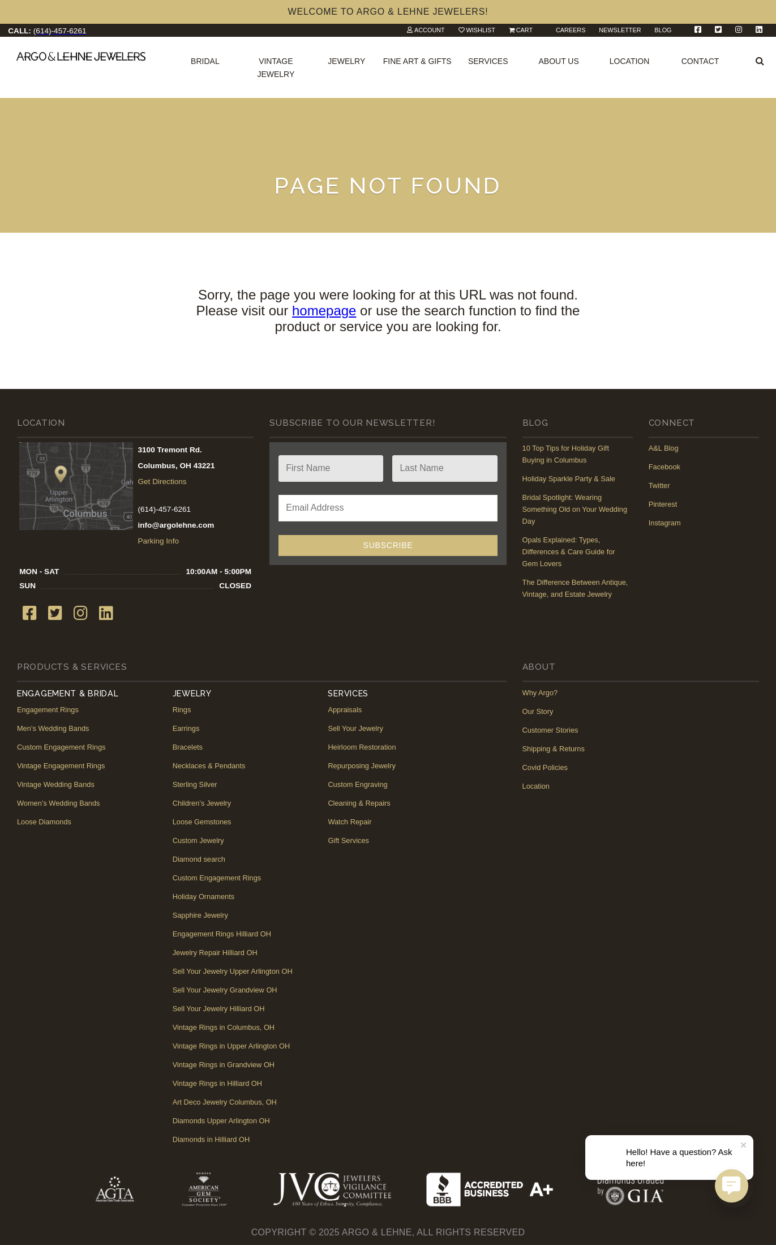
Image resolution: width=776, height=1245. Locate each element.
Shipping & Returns (553, 749)
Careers (571, 30)
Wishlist (480, 30)
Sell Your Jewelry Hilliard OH (219, 1008)
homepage (324, 310)
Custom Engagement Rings (61, 747)
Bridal (205, 61)
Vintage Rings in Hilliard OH (217, 1083)
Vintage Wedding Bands (56, 784)
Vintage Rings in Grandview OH (224, 1064)
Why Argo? (540, 692)
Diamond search (199, 859)
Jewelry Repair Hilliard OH (215, 952)
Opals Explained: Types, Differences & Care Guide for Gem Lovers (568, 552)
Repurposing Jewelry (362, 765)
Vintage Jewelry (275, 67)
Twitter (659, 485)
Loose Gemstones (202, 822)
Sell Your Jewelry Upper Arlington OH (233, 971)
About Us (558, 61)
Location (630, 61)
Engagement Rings (48, 709)
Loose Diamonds (44, 822)
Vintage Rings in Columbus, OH (224, 1027)
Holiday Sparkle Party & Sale (568, 478)
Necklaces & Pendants (209, 765)
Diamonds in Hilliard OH (211, 1139)
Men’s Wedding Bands (53, 728)
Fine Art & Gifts (417, 61)
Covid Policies (545, 767)
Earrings (186, 728)
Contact (700, 61)
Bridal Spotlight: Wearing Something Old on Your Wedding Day (574, 509)
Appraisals (345, 709)
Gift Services (348, 840)
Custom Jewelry (198, 840)
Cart (524, 30)
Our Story (538, 711)
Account (429, 30)
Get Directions (162, 481)
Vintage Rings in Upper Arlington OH (231, 1046)
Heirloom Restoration (362, 747)
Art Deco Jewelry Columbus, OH (225, 1102)
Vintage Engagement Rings (61, 765)
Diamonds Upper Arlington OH (221, 1120)
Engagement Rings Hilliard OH (222, 934)
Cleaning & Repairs (359, 803)
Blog (662, 30)
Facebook (664, 467)
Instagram (665, 523)
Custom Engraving (357, 784)
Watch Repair (349, 822)
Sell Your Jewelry (355, 728)
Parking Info (158, 541)
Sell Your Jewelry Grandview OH (225, 990)
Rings (182, 709)
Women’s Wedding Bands (58, 803)
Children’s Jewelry (202, 803)
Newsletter (620, 30)
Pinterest (663, 504)
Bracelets (188, 747)
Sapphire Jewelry (200, 915)
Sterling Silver (195, 784)
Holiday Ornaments (204, 896)
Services (488, 61)
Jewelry (346, 61)
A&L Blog (664, 448)
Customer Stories (550, 730)
